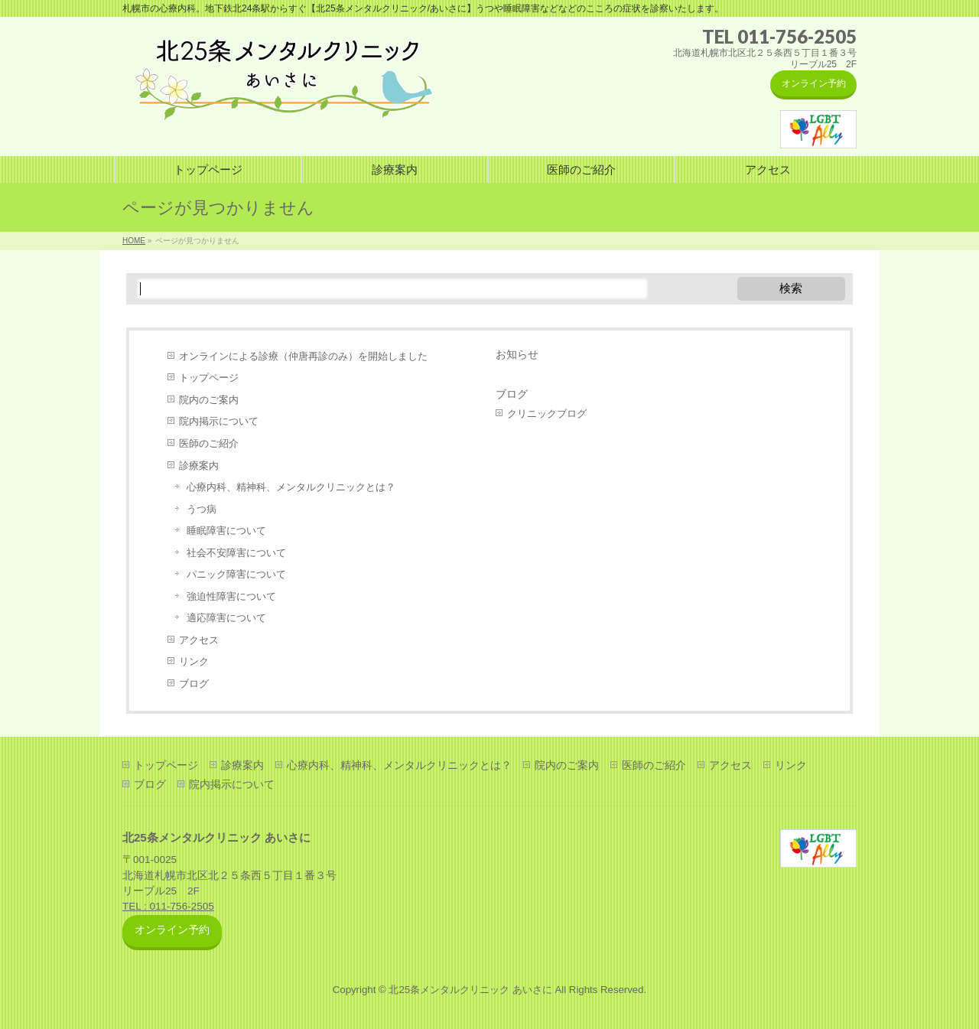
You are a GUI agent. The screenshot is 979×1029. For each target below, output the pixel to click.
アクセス (199, 640)
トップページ (209, 377)
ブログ (194, 683)
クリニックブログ (547, 413)
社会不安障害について (236, 552)
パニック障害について (236, 574)
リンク (194, 661)
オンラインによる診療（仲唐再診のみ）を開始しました (303, 356)
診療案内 (199, 465)
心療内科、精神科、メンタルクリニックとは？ (291, 487)
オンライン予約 (814, 83)
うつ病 (201, 509)
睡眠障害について (226, 530)
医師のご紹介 (209, 443)
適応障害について (226, 618)
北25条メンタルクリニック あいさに (470, 989)
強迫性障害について (231, 596)
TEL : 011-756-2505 (168, 906)
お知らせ (517, 354)
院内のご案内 (209, 399)
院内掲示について (219, 421)
